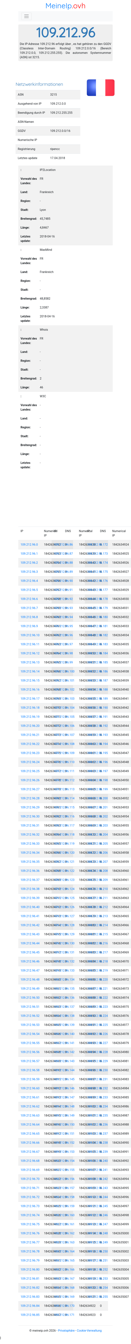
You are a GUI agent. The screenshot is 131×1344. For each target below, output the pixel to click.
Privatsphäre (66, 1330)
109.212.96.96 (63, 635)
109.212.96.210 (97, 889)
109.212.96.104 (64, 707)
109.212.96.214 (97, 925)
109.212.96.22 (30, 744)
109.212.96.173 (97, 553)
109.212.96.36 (30, 871)
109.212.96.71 (30, 1188)
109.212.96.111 (64, 771)
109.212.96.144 (64, 1070)
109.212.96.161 (64, 1224)
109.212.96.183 (97, 644)
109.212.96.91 (63, 590)
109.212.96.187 (97, 680)
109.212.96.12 (30, 653)
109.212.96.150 (64, 1124)
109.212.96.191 (97, 717)
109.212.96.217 (97, 952)
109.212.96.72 (30, 1197)
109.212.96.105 (64, 717)
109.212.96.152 (64, 1142)
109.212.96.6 (29, 599)
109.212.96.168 (64, 1287)
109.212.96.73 (30, 1206)
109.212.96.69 (30, 1170)
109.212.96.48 (30, 979)
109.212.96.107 (64, 735)
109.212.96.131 (64, 952)
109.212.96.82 (30, 1287)
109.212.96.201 (97, 807)
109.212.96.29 (30, 807)
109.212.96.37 (30, 880)
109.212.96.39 (30, 898)
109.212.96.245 (97, 1206)
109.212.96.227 (97, 1043)
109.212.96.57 (30, 1061)
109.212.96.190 (97, 707)
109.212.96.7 (29, 608)
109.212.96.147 (64, 1097)
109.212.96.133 (64, 970)
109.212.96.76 (30, 1233)
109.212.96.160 (64, 1215)
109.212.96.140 (64, 1034)
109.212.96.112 (64, 780)
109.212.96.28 (30, 798)
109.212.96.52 (30, 1016)
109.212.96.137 (64, 1007)
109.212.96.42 (30, 925)
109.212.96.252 (97, 1269)
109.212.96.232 (97, 1088)
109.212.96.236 (97, 1124)
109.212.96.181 (97, 626)
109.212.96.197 (97, 771)
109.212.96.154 (64, 1161)
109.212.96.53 (30, 1025)
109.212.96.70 (30, 1179)
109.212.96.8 (29, 617)
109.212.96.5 (29, 590)
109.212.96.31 (30, 825)
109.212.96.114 (64, 798)
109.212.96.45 (30, 952)
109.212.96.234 (97, 1106)
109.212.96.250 (97, 1251)
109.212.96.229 (97, 1061)
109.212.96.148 (64, 1106)
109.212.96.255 (97, 1297)
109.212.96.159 (64, 1206)
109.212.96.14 (30, 671)
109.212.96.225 (97, 1025)
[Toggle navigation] (26, 16)
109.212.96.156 (64, 1179)
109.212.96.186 (97, 671)
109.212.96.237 (97, 1133)
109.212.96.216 (97, 943)
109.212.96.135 (64, 988)
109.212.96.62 (30, 1106)
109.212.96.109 (64, 753)
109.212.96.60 (30, 1088)
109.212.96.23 (30, 753)
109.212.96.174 (97, 562)
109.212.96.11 (30, 644)
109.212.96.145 (64, 1079)
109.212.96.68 (30, 1161)
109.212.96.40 (30, 907)
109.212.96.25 (30, 771)
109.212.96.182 (97, 635)
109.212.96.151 (64, 1133)
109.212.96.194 (97, 744)
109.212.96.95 (63, 626)
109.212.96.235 (97, 1115)
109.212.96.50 (30, 997)
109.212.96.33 (30, 843)
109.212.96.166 (64, 1269)
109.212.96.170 (64, 1306)
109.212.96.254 (97, 1287)
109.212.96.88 (63, 562)
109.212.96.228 (97, 1052)
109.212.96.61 (30, 1097)
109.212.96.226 (97, 1034)
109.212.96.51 (30, 1007)
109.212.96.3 (29, 572)
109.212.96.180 (97, 617)
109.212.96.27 (30, 789)
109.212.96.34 (30, 852)
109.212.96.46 (30, 961)
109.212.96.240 (97, 1161)
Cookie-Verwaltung (89, 1330)
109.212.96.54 (30, 1034)
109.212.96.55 (30, 1043)
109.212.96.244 (97, 1197)
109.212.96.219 (97, 970)
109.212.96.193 (97, 735)
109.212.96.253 (97, 1278)
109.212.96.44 (30, 943)
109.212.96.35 (30, 862)
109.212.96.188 (97, 689)
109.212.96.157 (64, 1188)
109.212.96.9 (29, 626)
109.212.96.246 (97, 1215)
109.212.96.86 (63, 544)
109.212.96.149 (64, 1115)
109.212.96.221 (97, 988)
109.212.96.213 (97, 916)
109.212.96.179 (97, 608)
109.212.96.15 (30, 680)
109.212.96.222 (97, 997)
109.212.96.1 (29, 553)
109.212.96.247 (97, 1224)
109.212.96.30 (30, 816)
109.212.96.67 (30, 1152)
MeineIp (58, 5)
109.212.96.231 (97, 1079)
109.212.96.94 (63, 617)
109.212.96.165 (64, 1260)
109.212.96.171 (64, 1315)
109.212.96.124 (64, 889)
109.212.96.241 (97, 1170)
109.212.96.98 (63, 653)
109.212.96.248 (97, 1233)
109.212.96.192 (97, 726)
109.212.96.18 (30, 707)
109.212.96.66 (30, 1142)
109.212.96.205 (97, 843)
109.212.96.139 (64, 1025)
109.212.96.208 (97, 871)
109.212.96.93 (63, 608)
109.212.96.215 (97, 934)
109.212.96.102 (64, 689)
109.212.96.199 (97, 789)
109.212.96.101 (64, 680)
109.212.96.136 (64, 997)
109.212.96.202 (97, 816)
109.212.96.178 (97, 599)
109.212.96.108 (64, 744)
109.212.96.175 (97, 572)
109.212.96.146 (64, 1088)
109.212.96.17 (30, 698)
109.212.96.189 (97, 698)
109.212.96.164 (64, 1251)
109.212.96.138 (64, 1016)
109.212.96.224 (97, 1016)
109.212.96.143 (64, 1061)
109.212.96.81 (30, 1278)
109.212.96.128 (64, 925)
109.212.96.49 (30, 988)
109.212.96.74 (30, 1215)
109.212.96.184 (97, 653)
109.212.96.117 (64, 825)
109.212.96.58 (30, 1070)
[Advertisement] (65, 72)
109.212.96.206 (97, 852)
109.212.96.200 (97, 798)
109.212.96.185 (97, 662)
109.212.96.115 (64, 807)
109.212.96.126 (64, 907)
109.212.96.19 (30, 717)
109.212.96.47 (30, 970)
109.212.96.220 (97, 979)
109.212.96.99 (63, 662)
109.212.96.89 (63, 572)
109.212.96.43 (30, 934)
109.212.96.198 (97, 780)
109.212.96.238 (97, 1142)
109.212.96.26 (30, 780)
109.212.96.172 (97, 544)
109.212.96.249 (97, 1242)
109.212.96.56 (30, 1052)
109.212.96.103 (64, 698)
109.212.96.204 (97, 834)
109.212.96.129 (64, 934)
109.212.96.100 (64, 671)
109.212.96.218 (97, 961)
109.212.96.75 (30, 1224)
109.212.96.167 (64, 1278)
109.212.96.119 (64, 843)
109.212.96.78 (30, 1251)
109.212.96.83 (30, 1297)
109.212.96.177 (97, 590)
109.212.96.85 (30, 1315)
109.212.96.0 (29, 544)
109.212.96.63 (30, 1115)
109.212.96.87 (63, 553)
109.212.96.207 (97, 862)
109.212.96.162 (64, 1233)
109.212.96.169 (64, 1297)
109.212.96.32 (30, 834)
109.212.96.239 (97, 1152)
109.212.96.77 (30, 1242)
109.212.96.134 (64, 979)
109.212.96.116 (64, 816)
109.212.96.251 (97, 1260)
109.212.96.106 (64, 726)
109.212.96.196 (97, 762)
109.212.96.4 (29, 581)
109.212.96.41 (30, 916)
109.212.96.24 (30, 762)
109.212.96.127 (64, 916)
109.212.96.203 (97, 825)
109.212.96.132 (64, 961)
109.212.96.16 (30, 689)
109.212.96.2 (29, 562)
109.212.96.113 (64, 789)
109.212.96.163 (64, 1242)
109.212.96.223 (97, 1007)
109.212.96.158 (64, 1197)
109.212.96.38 (30, 889)
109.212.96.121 (64, 862)
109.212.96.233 (97, 1097)
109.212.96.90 (63, 581)
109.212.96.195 (97, 753)
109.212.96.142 (64, 1052)
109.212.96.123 (64, 880)
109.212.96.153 (64, 1152)
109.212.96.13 (30, 662)
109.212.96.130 (64, 943)
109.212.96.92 (63, 599)
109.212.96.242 (97, 1179)
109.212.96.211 (97, 898)
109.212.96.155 (64, 1170)
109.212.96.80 (30, 1269)
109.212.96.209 (97, 880)
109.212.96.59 (30, 1079)
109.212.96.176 (97, 581)
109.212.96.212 (97, 907)
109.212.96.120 (64, 852)
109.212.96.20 (30, 726)
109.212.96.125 (64, 898)
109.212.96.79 (30, 1260)
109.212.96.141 (64, 1043)
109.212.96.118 (64, 834)
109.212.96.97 (63, 644)
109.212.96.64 (30, 1124)
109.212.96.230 (97, 1070)
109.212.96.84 (30, 1306)
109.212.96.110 (64, 762)
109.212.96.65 (30, 1133)
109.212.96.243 (97, 1188)
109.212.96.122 (64, 871)
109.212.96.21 (30, 735)
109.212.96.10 (30, 635)
